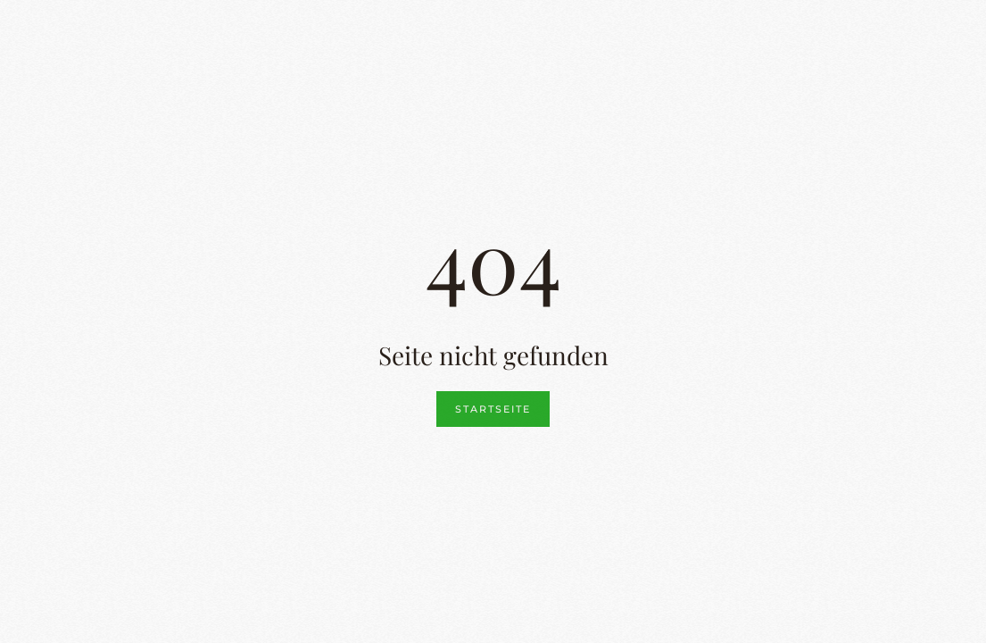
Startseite (493, 409)
